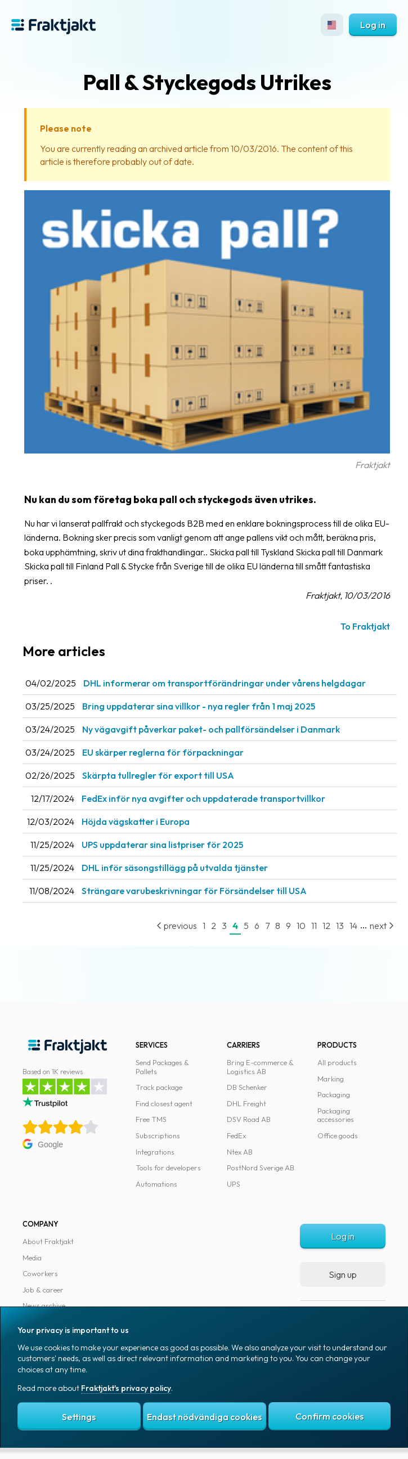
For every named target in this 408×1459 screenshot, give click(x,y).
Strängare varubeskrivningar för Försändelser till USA (194, 890)
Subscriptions (158, 1135)
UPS (233, 1183)
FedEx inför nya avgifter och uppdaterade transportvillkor (203, 798)
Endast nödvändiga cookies (204, 1416)
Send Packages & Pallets (162, 1067)
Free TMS (151, 1119)
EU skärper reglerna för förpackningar (163, 752)
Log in (372, 24)
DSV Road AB (249, 1119)
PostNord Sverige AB (260, 1167)
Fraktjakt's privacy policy (126, 1388)
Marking (330, 1078)
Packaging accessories (335, 1115)
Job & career (43, 1289)
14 (353, 925)
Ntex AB (240, 1151)
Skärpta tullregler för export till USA (158, 775)
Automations (156, 1183)
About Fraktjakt (48, 1241)
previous (176, 925)
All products (337, 1062)
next (382, 925)
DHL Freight (246, 1103)
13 (340, 925)
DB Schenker (247, 1087)
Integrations (155, 1151)
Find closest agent (164, 1103)
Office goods (337, 1135)
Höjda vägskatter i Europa (136, 821)
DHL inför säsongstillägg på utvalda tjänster (175, 867)
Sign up (343, 1274)
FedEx (236, 1135)
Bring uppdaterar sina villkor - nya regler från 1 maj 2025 (198, 706)
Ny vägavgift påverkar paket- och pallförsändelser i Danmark (211, 729)
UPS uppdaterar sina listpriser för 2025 (162, 844)
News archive (44, 1305)
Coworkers (40, 1273)
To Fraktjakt (365, 626)
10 (301, 925)
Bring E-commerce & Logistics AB (260, 1067)
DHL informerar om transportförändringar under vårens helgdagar (224, 683)
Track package (159, 1087)
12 (326, 925)
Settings (79, 1416)
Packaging (333, 1094)
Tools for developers (168, 1167)
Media (32, 1257)
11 (314, 925)
